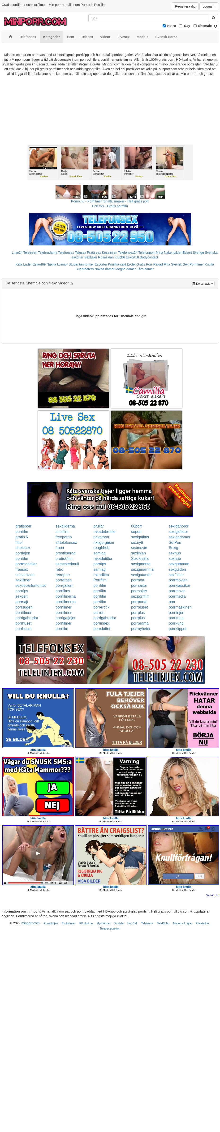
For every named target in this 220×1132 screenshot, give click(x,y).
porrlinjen (176, 613)
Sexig (173, 548)
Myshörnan (103, 923)
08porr (136, 526)
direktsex (23, 548)
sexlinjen (138, 553)
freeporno (64, 537)
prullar (98, 526)
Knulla (209, 264)
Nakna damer (104, 269)
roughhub (101, 548)
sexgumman (179, 564)
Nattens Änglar (182, 923)
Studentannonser (81, 264)
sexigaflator (178, 532)
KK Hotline (86, 923)
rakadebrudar (104, 532)
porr (172, 602)
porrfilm (22, 532)
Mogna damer (125, 269)
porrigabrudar (27, 618)
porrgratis (64, 580)
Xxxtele (119, 923)
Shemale (205, 26)
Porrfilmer (197, 264)
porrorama (140, 623)
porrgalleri (64, 585)
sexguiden (177, 569)
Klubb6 (120, 257)
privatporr (101, 537)
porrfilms (63, 591)
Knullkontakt (117, 264)
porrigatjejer (65, 618)
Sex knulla (140, 559)
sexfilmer (176, 575)
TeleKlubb (163, 923)
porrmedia (177, 596)
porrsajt (22, 602)
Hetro (171, 26)
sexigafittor (140, 537)
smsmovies (25, 575)
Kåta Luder (24, 264)
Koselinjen (109, 252)
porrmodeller (26, 564)
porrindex (101, 623)
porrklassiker (179, 585)
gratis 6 (22, 537)
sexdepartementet (31, 585)
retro (59, 569)
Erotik (131, 264)
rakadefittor (102, 559)
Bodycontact (149, 257)
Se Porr (175, 542)
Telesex (80, 252)
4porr (60, 548)
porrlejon (23, 553)
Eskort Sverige (193, 252)
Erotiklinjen (69, 923)
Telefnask (147, 923)
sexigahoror (179, 526)
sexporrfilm (140, 596)
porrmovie (177, 591)
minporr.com (30, 923)
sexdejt (22, 596)
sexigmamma (142, 569)
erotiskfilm (64, 559)
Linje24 (17, 252)
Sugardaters (85, 269)
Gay (187, 26)
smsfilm (62, 532)
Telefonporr (146, 252)
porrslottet (101, 629)
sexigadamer (179, 537)
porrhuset (24, 623)
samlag (99, 553)
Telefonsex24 (128, 252)
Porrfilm (99, 580)
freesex (22, 569)
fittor (19, 542)
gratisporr (24, 526)
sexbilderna (65, 526)
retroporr (63, 575)
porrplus (138, 613)
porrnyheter (141, 629)
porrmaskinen (180, 607)
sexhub (175, 553)
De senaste (204, 283)
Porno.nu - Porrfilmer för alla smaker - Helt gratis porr (110, 201)
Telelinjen (30, 252)
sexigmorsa (141, 564)
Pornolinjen (51, 923)
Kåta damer (145, 269)
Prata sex (94, 252)
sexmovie (139, 548)
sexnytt (137, 542)
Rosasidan (106, 257)
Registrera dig (185, 6)
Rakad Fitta (161, 264)
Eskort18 (132, 257)
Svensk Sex (180, 264)
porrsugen (24, 607)
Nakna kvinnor (57, 264)
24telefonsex (66, 542)
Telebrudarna (47, 252)
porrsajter (139, 585)
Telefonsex (66, 252)
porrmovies (178, 580)
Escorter (101, 264)
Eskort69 (39, 264)
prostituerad (66, 553)
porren (98, 613)
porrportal (139, 602)
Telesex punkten (110, 928)
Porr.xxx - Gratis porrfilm (110, 206)
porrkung (176, 618)
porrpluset (139, 607)
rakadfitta (101, 575)
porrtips (99, 564)
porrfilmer (64, 607)
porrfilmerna (66, 596)
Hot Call (132, 923)
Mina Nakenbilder (169, 252)
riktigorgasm (103, 542)
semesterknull (67, 564)
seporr (136, 532)
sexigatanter (141, 575)
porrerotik (101, 607)
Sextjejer (90, 257)
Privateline (202, 923)
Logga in (209, 6)
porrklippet (177, 629)
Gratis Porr (144, 264)
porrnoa (137, 580)
